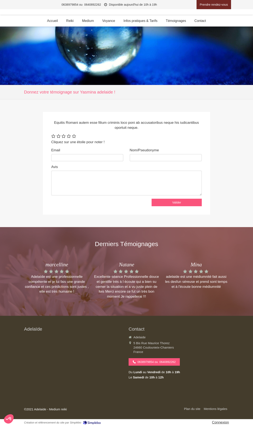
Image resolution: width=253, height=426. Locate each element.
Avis (54, 167)
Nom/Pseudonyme (144, 150)
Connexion (220, 422)
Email (55, 150)
